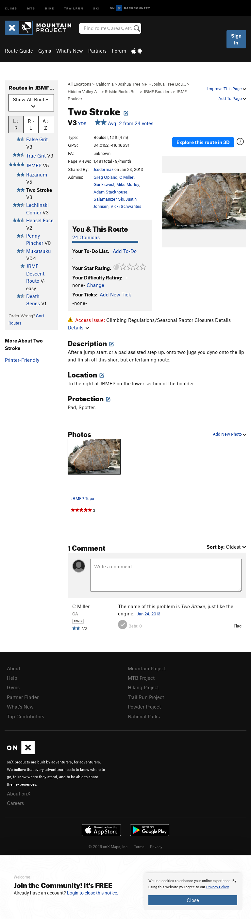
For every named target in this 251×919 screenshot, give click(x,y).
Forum (119, 51)
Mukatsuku (38, 251)
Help (12, 678)
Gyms (44, 51)
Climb (11, 8)
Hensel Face (40, 220)
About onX (18, 793)
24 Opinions (86, 237)
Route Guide (19, 51)
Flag (238, 625)
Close (193, 900)
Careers (15, 803)
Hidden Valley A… (84, 91)
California (105, 84)
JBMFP (34, 165)
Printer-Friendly (22, 360)
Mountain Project (147, 668)
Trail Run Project (146, 697)
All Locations (79, 84)
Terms (139, 846)
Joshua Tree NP (132, 84)
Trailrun (73, 8)
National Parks (144, 716)
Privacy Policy (217, 887)
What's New (69, 51)
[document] (192, 891)
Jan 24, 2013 (148, 613)
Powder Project (144, 707)
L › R (16, 124)
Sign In (236, 39)
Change (95, 285)
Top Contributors (25, 716)
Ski (96, 8)
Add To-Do (125, 251)
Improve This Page (226, 88)
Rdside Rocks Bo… (122, 91)
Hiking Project (143, 687)
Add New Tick (115, 294)
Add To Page (232, 98)
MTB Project (141, 678)
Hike (49, 8)
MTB (31, 8)
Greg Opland (105, 177)
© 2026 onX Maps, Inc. (108, 846)
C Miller (126, 177)
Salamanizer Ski (108, 199)
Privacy (156, 846)
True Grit (36, 156)
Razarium (36, 174)
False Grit (37, 139)
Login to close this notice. (92, 892)
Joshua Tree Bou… (169, 84)
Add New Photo (229, 434)
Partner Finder (23, 697)
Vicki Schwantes (125, 206)
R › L (31, 124)
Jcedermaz (103, 169)
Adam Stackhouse (110, 191)
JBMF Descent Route (35, 273)
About (13, 668)
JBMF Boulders (157, 91)
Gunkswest (103, 184)
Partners (97, 51)
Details (78, 327)
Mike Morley (127, 184)
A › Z (45, 124)
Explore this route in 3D (203, 142)
